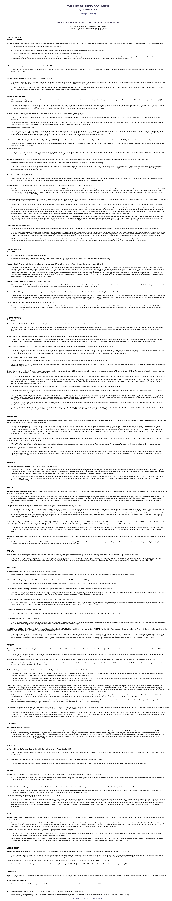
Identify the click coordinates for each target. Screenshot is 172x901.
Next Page (93, 14)
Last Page (83, 14)
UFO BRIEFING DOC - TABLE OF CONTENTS (88, 898)
